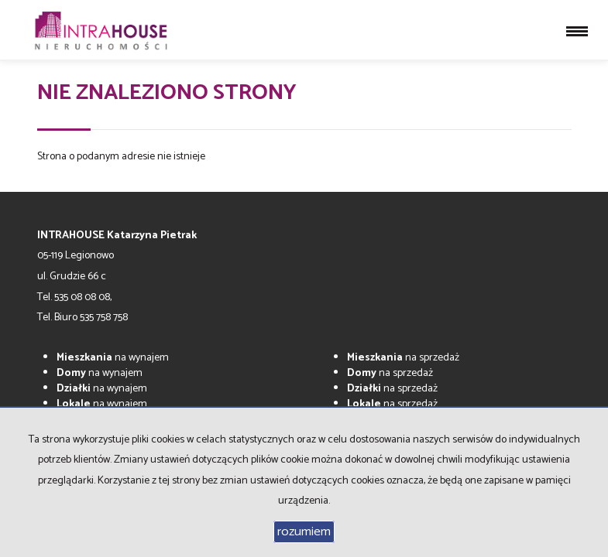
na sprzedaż (403, 358)
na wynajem (113, 358)
